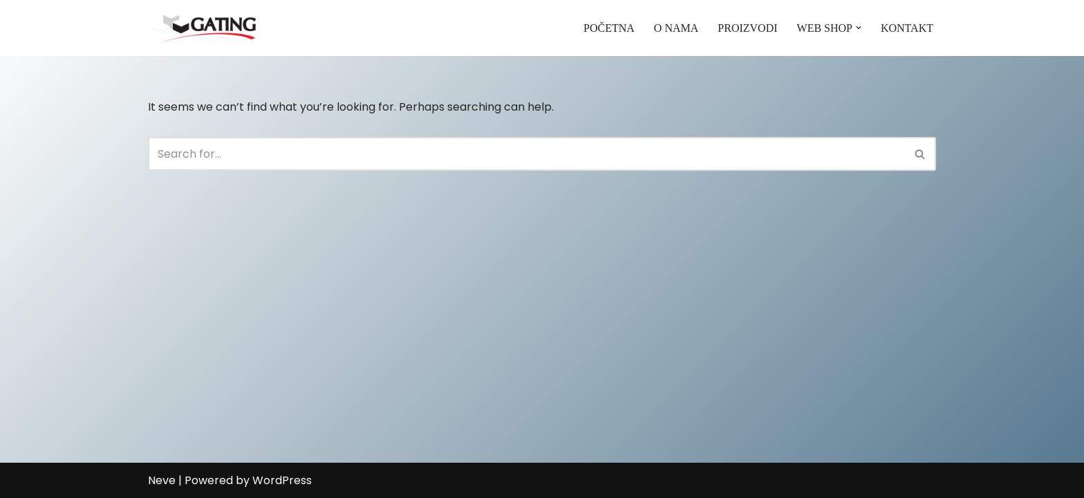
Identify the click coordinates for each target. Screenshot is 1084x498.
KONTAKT (907, 28)
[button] (858, 27)
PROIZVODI (747, 28)
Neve (162, 480)
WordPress (282, 480)
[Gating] (204, 28)
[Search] (526, 154)
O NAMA (676, 28)
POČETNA (609, 28)
